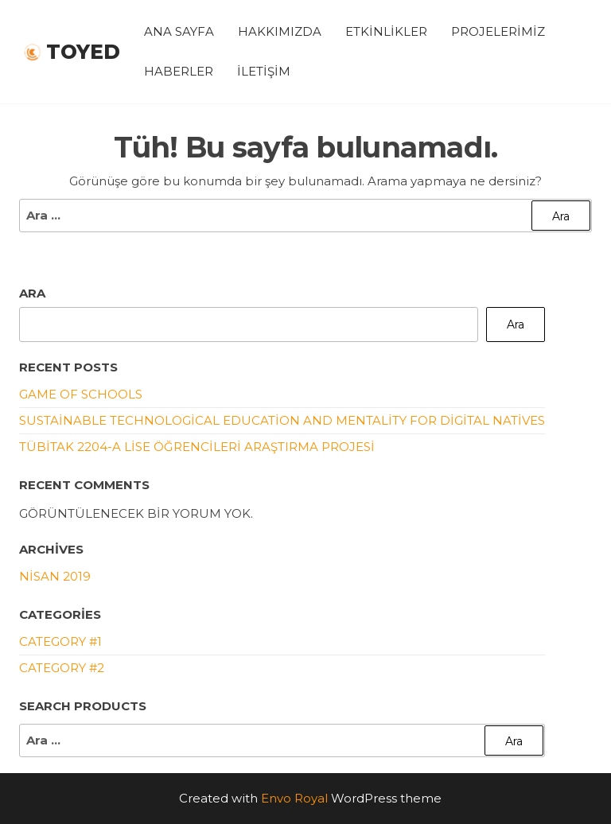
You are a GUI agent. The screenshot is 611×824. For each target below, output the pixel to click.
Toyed (83, 52)
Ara (32, 293)
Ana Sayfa (179, 31)
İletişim (263, 71)
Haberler (178, 71)
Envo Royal (294, 798)
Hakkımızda (279, 31)
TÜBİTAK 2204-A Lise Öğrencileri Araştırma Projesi (197, 446)
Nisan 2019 (55, 576)
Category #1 (60, 641)
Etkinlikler (386, 31)
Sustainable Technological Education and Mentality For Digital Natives (282, 420)
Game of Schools (80, 394)
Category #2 (61, 667)
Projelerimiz (498, 31)
